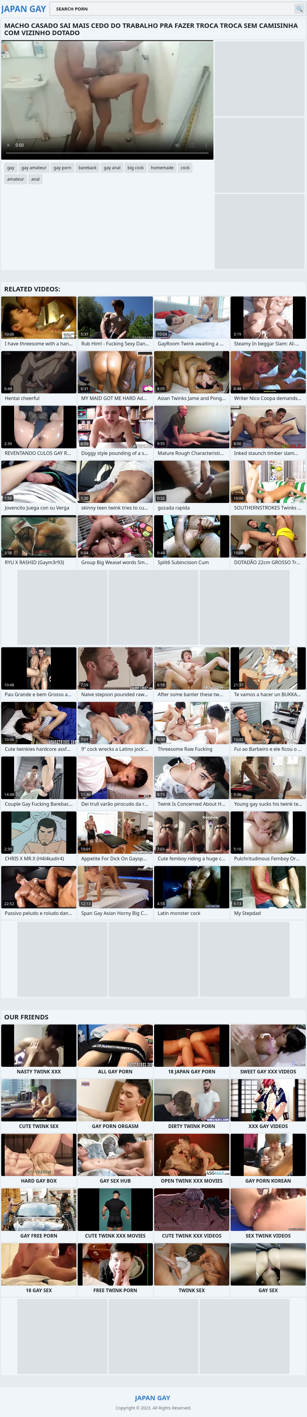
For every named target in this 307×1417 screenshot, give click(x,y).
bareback (88, 167)
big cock (136, 167)
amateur (15, 179)
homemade (162, 167)
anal (35, 179)
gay (10, 167)
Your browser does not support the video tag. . (107, 100)
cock (185, 167)
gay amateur (34, 167)
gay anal (112, 167)
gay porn (62, 167)
